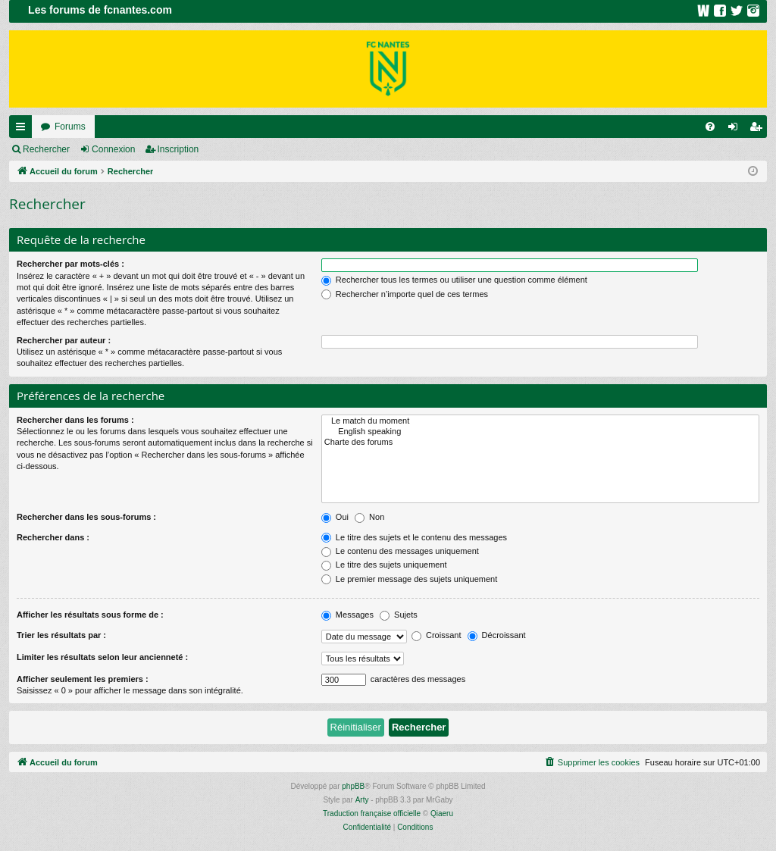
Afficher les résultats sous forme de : (90, 614)
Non (369, 516)
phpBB (353, 786)
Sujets (399, 614)
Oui (335, 516)
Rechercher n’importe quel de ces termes (404, 294)
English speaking (540, 432)
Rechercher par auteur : (64, 340)
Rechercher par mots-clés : (70, 263)
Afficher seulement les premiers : (83, 679)
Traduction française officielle (372, 813)
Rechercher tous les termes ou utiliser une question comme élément (454, 279)
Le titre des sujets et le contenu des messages (414, 537)
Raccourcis (23, 129)
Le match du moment (540, 421)
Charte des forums (540, 442)
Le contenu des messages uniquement (400, 550)
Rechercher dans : (53, 537)
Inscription (178, 149)
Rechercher (46, 149)
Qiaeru (441, 813)
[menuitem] (710, 126)
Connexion (113, 149)
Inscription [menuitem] (759, 129)
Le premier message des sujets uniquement (409, 578)
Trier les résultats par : (61, 635)
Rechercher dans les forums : (75, 419)
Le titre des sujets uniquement (384, 564)
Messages (347, 614)
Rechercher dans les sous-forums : (86, 516)
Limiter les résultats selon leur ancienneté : (102, 657)
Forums (70, 126)
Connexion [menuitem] (736, 129)
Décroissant (497, 635)
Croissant (436, 635)
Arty (362, 800)
